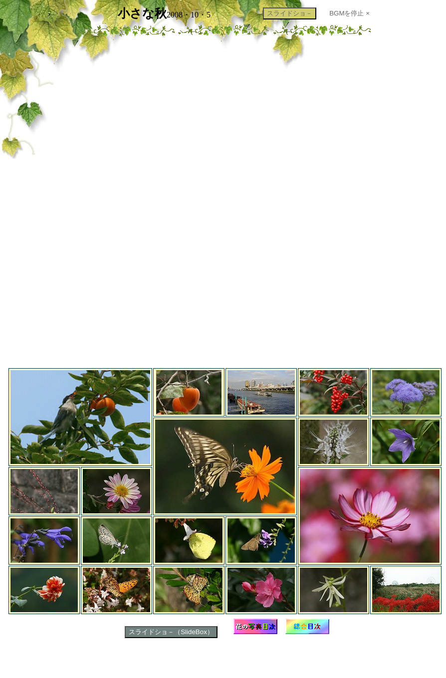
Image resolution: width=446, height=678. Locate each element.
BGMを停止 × (349, 13)
